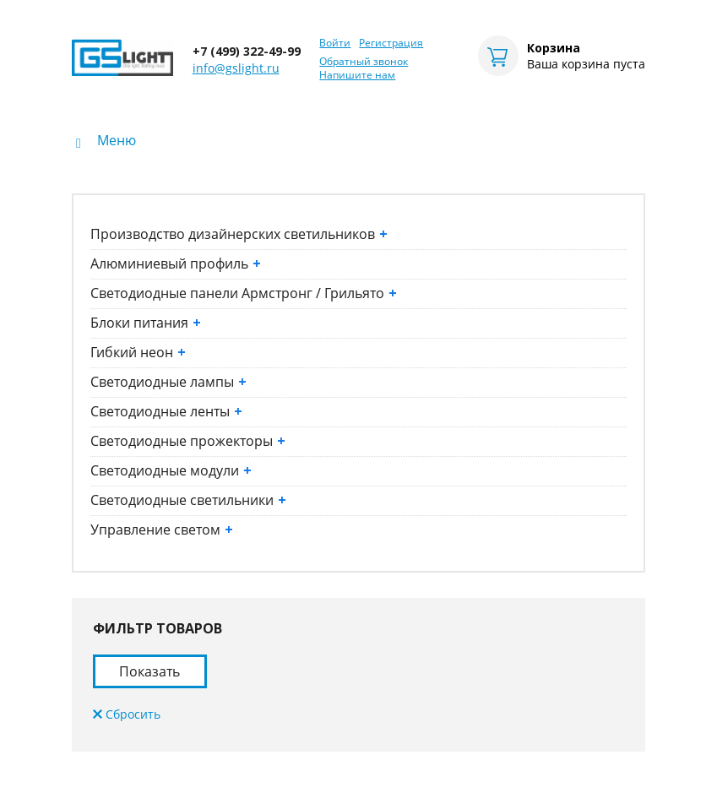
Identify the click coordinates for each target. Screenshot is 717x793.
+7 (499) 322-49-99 (247, 51)
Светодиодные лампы (168, 381)
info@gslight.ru (236, 68)
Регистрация (391, 43)
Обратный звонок (363, 61)
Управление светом (161, 529)
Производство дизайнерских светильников (239, 234)
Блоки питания (145, 322)
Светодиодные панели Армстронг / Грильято (243, 293)
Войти (334, 43)
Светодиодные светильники (188, 500)
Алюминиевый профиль (175, 263)
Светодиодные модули (171, 470)
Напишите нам (357, 75)
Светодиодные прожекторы (187, 441)
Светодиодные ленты (166, 411)
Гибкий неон (138, 352)
